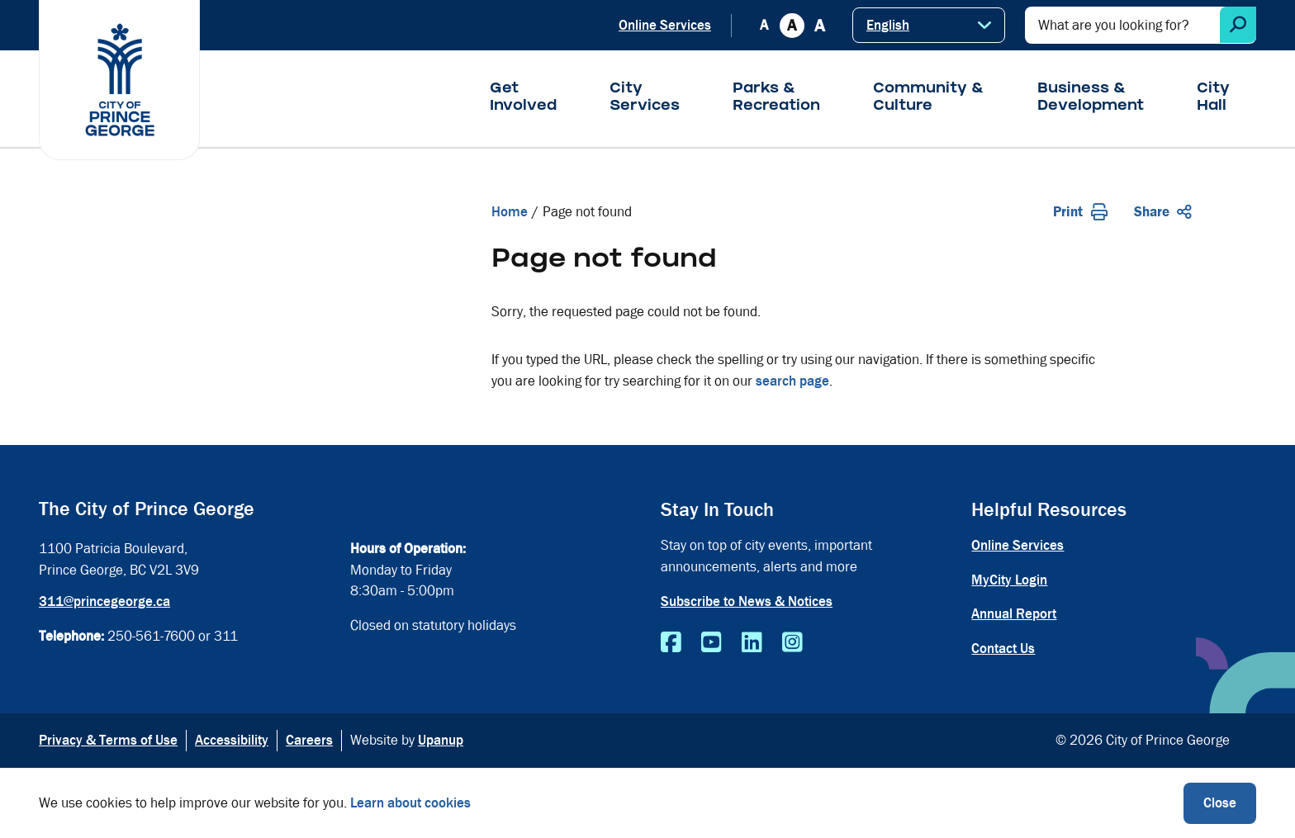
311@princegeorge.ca (104, 601)
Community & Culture (928, 98)
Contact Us (1003, 648)
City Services (645, 98)
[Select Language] (928, 25)
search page (792, 381)
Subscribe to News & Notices (746, 601)
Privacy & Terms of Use (108, 740)
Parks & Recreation (776, 98)
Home (509, 211)
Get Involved (523, 98)
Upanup (440, 740)
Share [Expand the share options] (1163, 211)
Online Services (665, 25)
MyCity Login (1009, 580)
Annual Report (1013, 614)
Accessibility (231, 740)
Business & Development (1090, 98)
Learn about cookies (410, 803)
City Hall (1213, 98)
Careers (309, 740)
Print (1080, 211)
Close (1219, 803)
